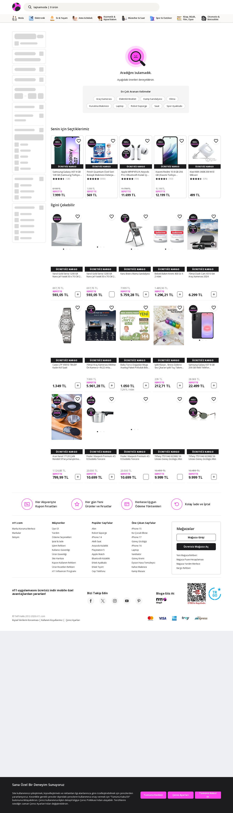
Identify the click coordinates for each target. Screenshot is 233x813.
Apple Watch (98, 736)
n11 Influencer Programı (64, 753)
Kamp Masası (138, 753)
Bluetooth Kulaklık (101, 740)
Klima (172, 98)
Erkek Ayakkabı (99, 745)
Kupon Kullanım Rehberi (64, 745)
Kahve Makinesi (139, 749)
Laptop (119, 106)
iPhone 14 (97, 719)
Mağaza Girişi (196, 719)
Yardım (55, 715)
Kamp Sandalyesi (152, 98)
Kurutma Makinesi (99, 106)
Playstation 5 (98, 732)
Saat (156, 106)
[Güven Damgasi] (215, 776)
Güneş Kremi (138, 740)
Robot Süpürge (139, 106)
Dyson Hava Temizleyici (143, 745)
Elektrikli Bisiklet (127, 98)
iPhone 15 (137, 711)
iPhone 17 (137, 719)
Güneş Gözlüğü (139, 723)
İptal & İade (58, 723)
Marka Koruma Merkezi (23, 711)
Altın (94, 711)
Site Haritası (58, 740)
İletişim (15, 719)
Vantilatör (136, 736)
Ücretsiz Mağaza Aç (196, 728)
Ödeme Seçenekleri (61, 719)
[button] (63, 249)
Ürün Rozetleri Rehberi (63, 749)
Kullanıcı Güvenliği (61, 732)
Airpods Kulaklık (100, 728)
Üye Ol (55, 711)
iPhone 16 (137, 728)
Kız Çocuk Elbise (140, 715)
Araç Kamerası (104, 98)
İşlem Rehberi (59, 728)
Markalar (16, 715)
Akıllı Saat (96, 723)
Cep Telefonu (98, 753)
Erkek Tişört (97, 749)
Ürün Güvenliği (59, 736)
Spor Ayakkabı (174, 106)
